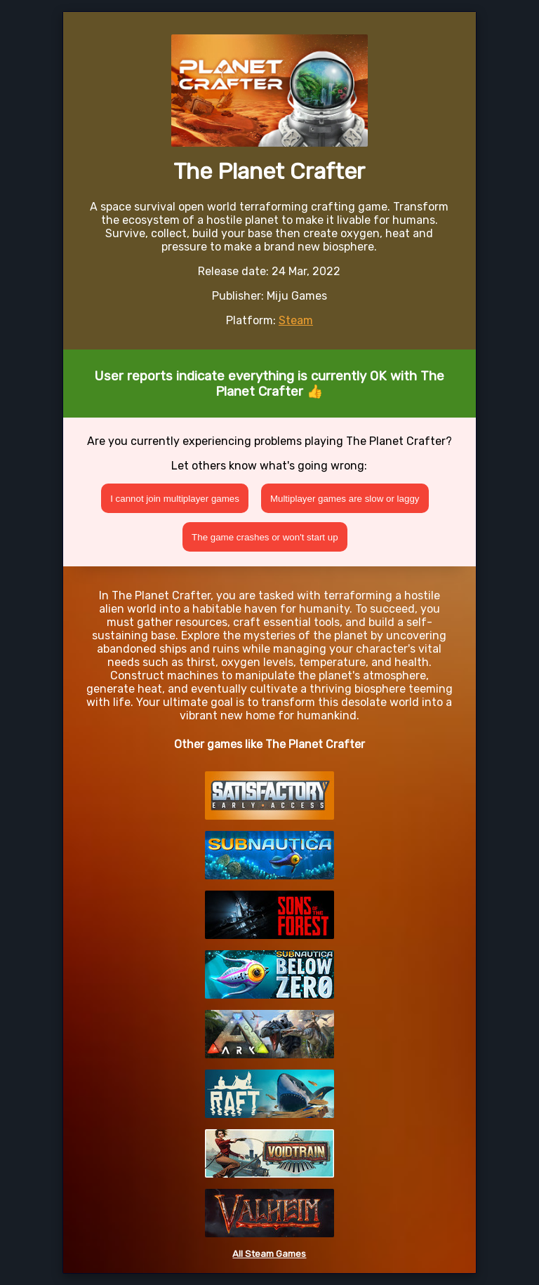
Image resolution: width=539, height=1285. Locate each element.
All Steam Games (269, 1254)
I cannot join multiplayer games (174, 498)
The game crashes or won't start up (265, 537)
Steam (296, 320)
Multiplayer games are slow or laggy (345, 498)
